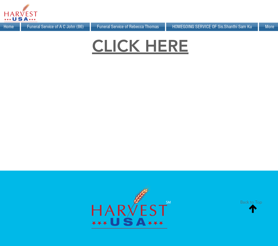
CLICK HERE (140, 46)
